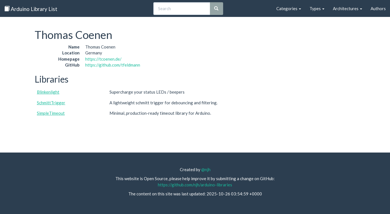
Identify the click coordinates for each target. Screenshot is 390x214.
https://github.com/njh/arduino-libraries (195, 184)
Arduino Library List (30, 9)
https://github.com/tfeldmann (112, 64)
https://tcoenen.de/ (103, 58)
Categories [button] (288, 8)
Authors (378, 8)
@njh (205, 169)
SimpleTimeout (51, 113)
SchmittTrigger (51, 102)
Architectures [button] (347, 8)
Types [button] (317, 8)
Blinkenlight (48, 91)
